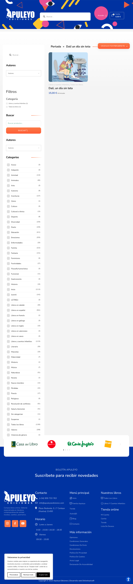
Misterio (14, 362)
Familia (14, 248)
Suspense (15, 419)
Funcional (15, 274)
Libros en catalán (18, 305)
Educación (15, 232)
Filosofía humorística (19, 269)
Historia (14, 284)
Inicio (13, 289)
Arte (13, 185)
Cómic (13, 201)
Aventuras (15, 196)
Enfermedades (17, 243)
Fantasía (14, 253)
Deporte (14, 217)
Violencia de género (19, 435)
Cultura (14, 206)
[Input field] (23, 73)
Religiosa (15, 398)
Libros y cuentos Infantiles (59, 84)
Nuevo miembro (17, 383)
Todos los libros (76, 84)
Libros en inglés (17, 326)
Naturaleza (15, 372)
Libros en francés (18, 315)
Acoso (13, 165)
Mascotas (15, 352)
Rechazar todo (28, 575)
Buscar (22, 130)
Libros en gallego (18, 320)
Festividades (16, 263)
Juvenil (14, 294)
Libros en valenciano (19, 331)
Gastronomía (16, 279)
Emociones (15, 237)
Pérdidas (14, 388)
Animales (15, 180)
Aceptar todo (43, 575)
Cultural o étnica (17, 211)
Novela (14, 378)
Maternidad (15, 357)
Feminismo (15, 258)
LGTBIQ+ (15, 300)
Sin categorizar (17, 414)
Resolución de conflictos (20, 404)
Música (14, 367)
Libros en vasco (17, 336)
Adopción (15, 170)
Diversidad (15, 222)
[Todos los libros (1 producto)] (7, 107)
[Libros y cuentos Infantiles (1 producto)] (7, 103)
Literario (14, 346)
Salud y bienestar (18, 409)
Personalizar (14, 575)
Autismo (14, 191)
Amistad (14, 175)
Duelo (13, 227)
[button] (12, 444)
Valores (14, 430)
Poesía (13, 393)
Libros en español (18, 310)
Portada (56, 46)
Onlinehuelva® (88, 580)
